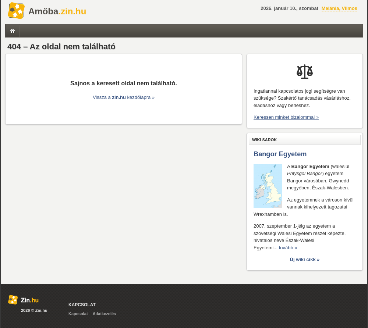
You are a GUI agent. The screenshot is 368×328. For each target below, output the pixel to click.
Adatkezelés (104, 313)
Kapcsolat (78, 313)
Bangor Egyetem (280, 154)
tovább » (288, 247)
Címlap (13, 31)
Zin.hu (16, 11)
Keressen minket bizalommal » (286, 117)
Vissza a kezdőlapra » (124, 97)
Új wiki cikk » (305, 259)
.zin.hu (57, 11)
